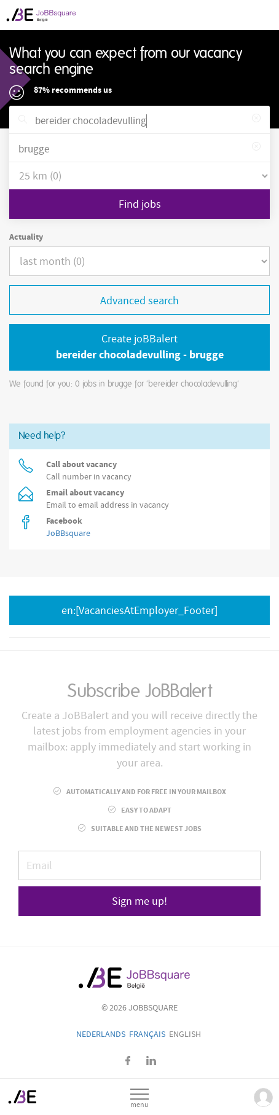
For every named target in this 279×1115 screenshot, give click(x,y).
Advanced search (139, 301)
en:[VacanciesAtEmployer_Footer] (139, 611)
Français (147, 1034)
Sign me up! (139, 901)
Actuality (26, 237)
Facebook (128, 1061)
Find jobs (140, 204)
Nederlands (100, 1034)
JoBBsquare (68, 533)
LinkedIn (151, 1061)
